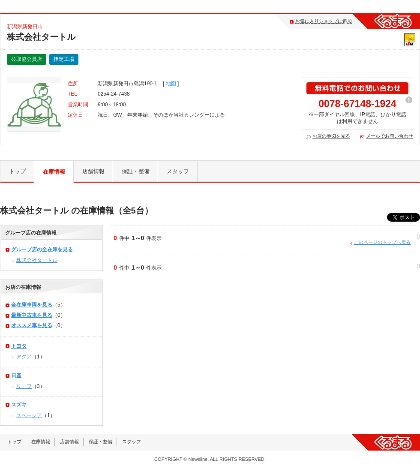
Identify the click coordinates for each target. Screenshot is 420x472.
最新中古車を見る (31, 315)
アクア (24, 357)
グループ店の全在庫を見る (42, 250)
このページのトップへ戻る (382, 242)
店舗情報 (93, 171)
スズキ (19, 405)
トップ (17, 171)
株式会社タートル (36, 260)
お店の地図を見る (331, 135)
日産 (16, 376)
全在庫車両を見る (31, 305)
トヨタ (19, 346)
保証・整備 (136, 171)
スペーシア (29, 415)
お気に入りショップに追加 (323, 21)
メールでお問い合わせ (389, 135)
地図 (171, 84)
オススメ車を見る (31, 325)
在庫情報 (54, 171)
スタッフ (178, 171)
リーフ (24, 386)
